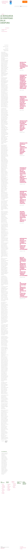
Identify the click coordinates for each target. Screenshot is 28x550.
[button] (20, 6)
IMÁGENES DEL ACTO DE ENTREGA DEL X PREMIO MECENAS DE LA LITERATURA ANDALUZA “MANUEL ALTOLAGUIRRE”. (24, 244)
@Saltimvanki (2, 548)
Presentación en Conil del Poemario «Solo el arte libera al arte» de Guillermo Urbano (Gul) (23, 125)
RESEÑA (3, 14)
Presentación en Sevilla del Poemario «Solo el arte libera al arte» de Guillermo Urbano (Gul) (23, 148)
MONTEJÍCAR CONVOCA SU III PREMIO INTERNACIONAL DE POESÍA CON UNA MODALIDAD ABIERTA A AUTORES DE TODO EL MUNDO (24, 102)
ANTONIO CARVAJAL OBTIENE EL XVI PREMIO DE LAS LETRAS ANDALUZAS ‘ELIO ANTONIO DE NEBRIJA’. (23, 216)
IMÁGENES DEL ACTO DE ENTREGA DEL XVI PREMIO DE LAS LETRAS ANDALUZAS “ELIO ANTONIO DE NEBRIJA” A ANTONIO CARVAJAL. (23, 197)
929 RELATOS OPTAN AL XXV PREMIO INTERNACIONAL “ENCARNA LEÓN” (24, 65)
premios (13, 481)
